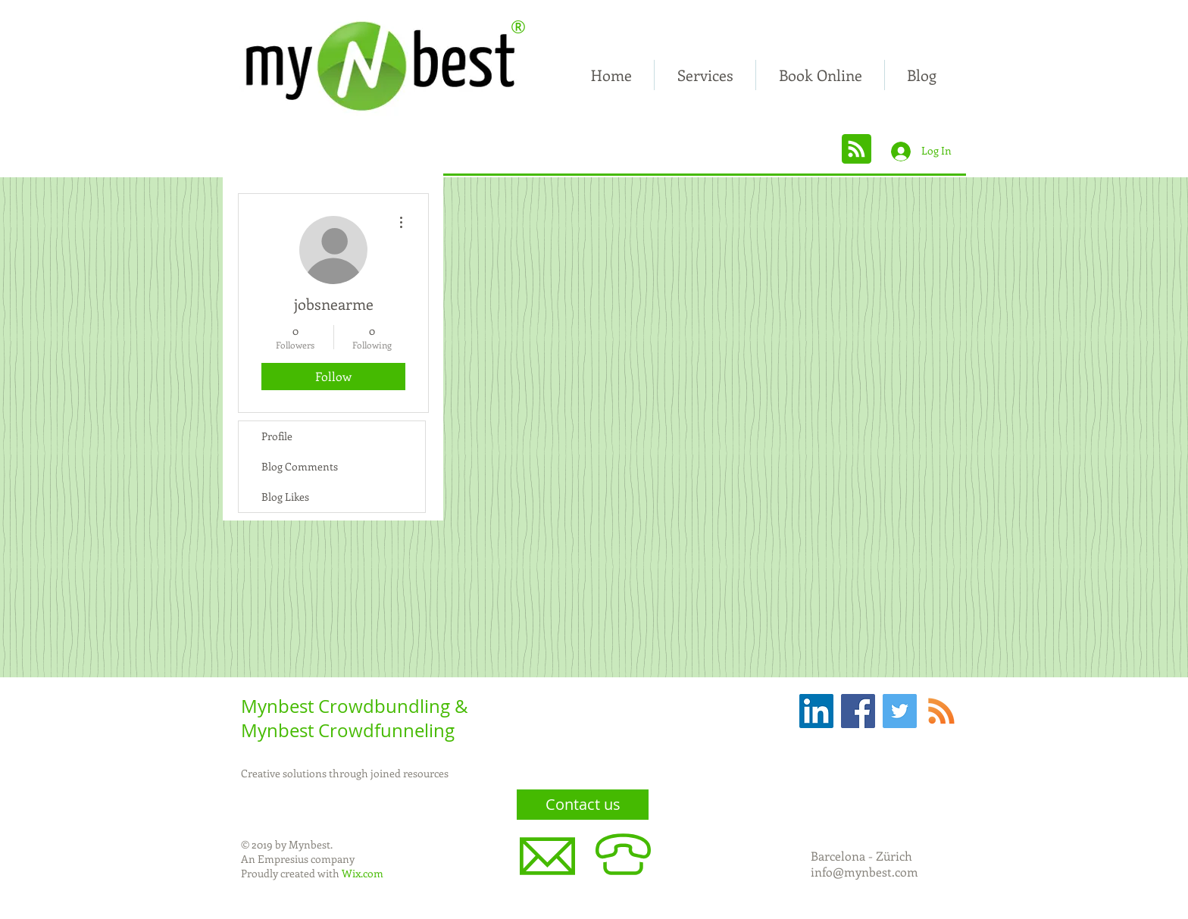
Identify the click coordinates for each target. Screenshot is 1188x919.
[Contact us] (583, 804)
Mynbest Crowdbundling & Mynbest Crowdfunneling (354, 718)
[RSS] (941, 711)
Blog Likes (285, 496)
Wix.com (362, 873)
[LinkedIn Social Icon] (816, 711)
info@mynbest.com (864, 872)
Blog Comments (299, 466)
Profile (276, 436)
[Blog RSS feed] (856, 149)
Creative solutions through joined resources (345, 773)
